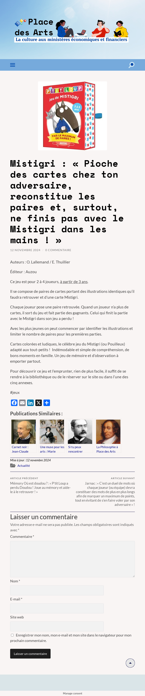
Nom (15, 581)
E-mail (16, 599)
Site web (17, 617)
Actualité (23, 465)
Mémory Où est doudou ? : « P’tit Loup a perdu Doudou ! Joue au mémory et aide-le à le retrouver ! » (40, 485)
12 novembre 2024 (25, 250)
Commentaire (22, 536)
